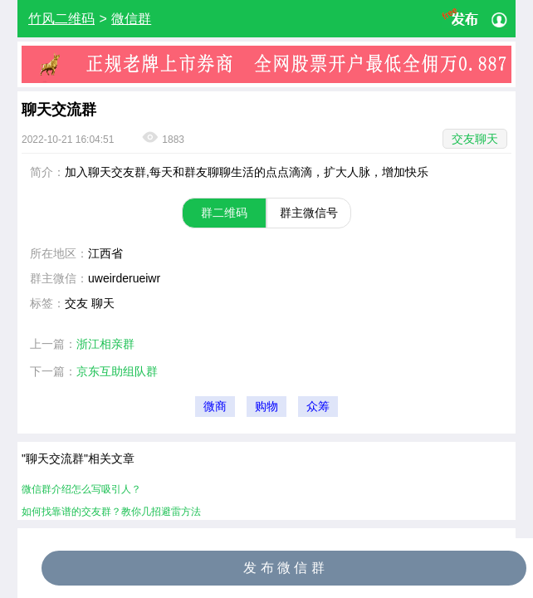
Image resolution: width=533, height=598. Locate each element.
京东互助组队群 (117, 371)
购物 (266, 406)
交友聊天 (475, 138)
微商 (215, 406)
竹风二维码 (61, 19)
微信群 (131, 19)
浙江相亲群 (105, 343)
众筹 (318, 406)
